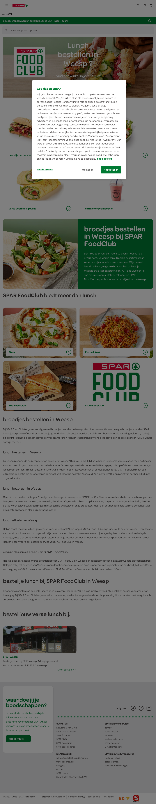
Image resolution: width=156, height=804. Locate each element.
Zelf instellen (45, 169)
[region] (79, 129)
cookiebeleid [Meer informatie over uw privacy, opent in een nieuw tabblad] (104, 158)
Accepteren (111, 169)
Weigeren (88, 169)
